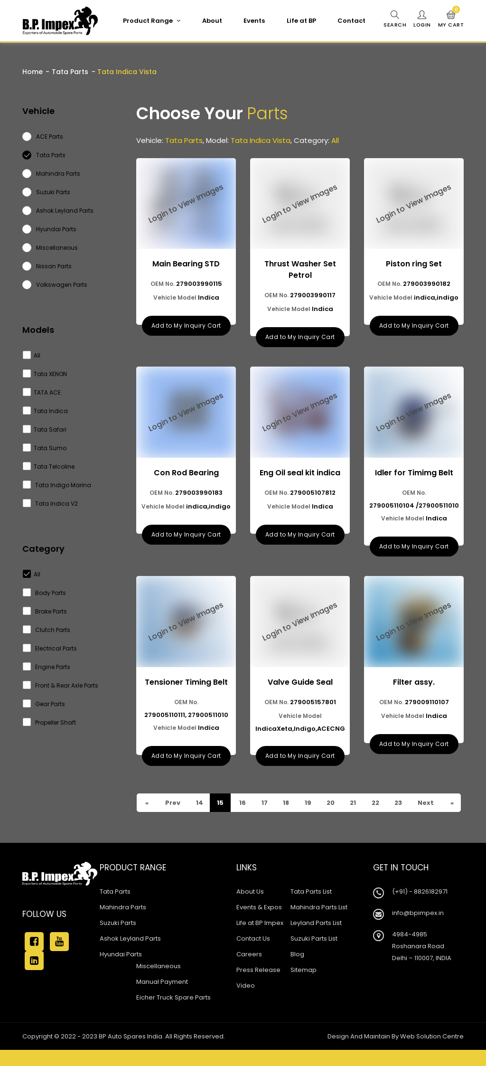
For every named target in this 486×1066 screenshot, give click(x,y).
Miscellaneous (158, 982)
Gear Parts (44, 704)
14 (199, 800)
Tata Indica (45, 411)
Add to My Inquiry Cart (186, 325)
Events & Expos (259, 923)
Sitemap (303, 986)
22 (377, 800)
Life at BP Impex (259, 938)
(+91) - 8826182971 (420, 907)
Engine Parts (46, 667)
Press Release (258, 986)
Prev (152, 818)
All (31, 355)
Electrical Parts (50, 648)
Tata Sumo (44, 448)
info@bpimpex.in (418, 929)
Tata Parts (70, 71)
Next (427, 809)
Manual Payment (162, 997)
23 (199, 818)
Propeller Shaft (49, 722)
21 (354, 800)
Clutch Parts (46, 630)
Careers (249, 970)
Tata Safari (44, 429)
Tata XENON (45, 374)
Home (32, 71)
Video (245, 1001)
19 (309, 800)
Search (394, 19)
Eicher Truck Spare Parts (173, 1013)
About (212, 20)
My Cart (451, 19)
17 (265, 800)
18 (286, 800)
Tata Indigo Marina (57, 485)
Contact (351, 20)
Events (253, 20)
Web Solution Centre (432, 1052)
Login (422, 19)
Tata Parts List (311, 907)
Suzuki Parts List (313, 954)
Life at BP (301, 20)
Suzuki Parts (118, 938)
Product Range (151, 20)
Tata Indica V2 (50, 504)
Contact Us (253, 954)
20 (331, 800)
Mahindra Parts (123, 923)
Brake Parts (45, 611)
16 (243, 800)
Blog (297, 970)
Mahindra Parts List (318, 923)
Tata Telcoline (49, 466)
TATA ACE (42, 392)
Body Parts (44, 593)
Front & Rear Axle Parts (60, 685)
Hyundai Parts (121, 970)
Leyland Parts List (316, 938)
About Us (250, 907)
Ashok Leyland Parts (130, 954)
